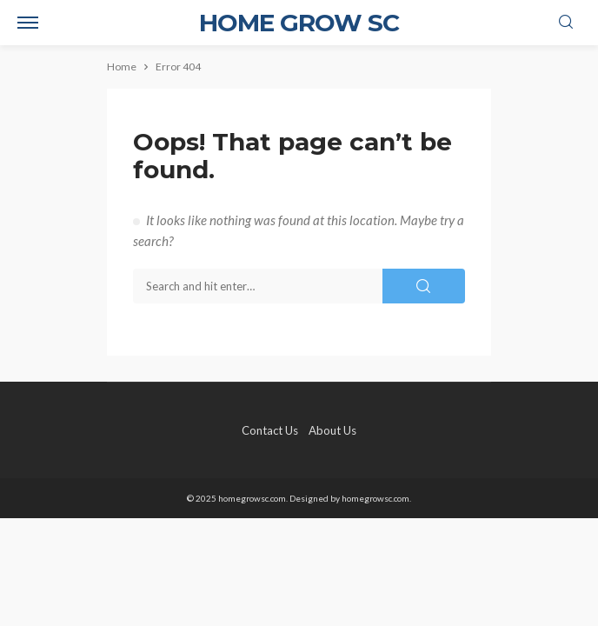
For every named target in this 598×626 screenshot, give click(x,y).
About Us (332, 430)
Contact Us (270, 430)
